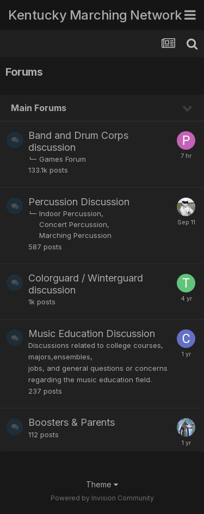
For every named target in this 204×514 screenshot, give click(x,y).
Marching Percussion (75, 235)
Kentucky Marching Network (95, 15)
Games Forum (62, 159)
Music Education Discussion (91, 333)
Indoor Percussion (70, 213)
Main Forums (38, 107)
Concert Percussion (73, 224)
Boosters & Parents (71, 422)
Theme (102, 484)
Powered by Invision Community (102, 498)
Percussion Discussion (78, 201)
